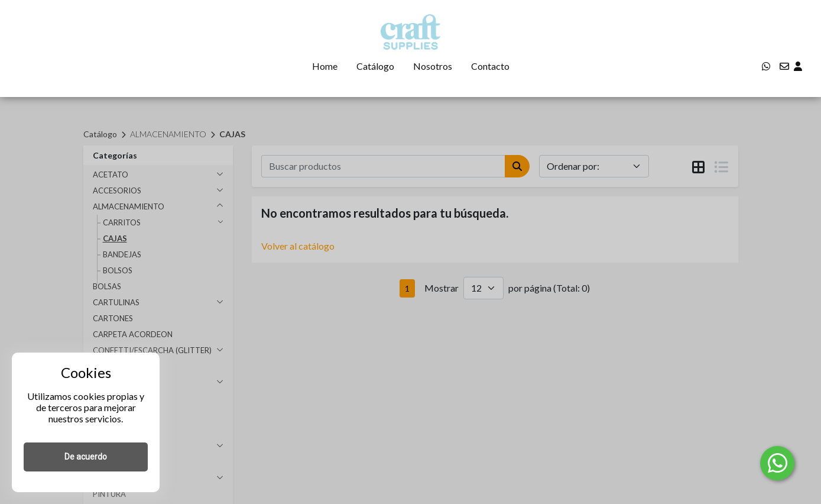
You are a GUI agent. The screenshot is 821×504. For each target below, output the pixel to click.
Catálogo (375, 66)
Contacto (490, 66)
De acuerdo (85, 456)
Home (325, 66)
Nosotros (432, 66)
